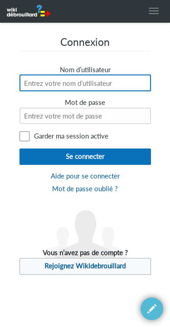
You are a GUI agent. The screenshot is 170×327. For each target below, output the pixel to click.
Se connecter (85, 156)
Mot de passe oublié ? (85, 189)
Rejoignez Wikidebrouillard (85, 266)
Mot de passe (85, 102)
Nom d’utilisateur (85, 70)
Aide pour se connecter (85, 176)
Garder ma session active (71, 136)
